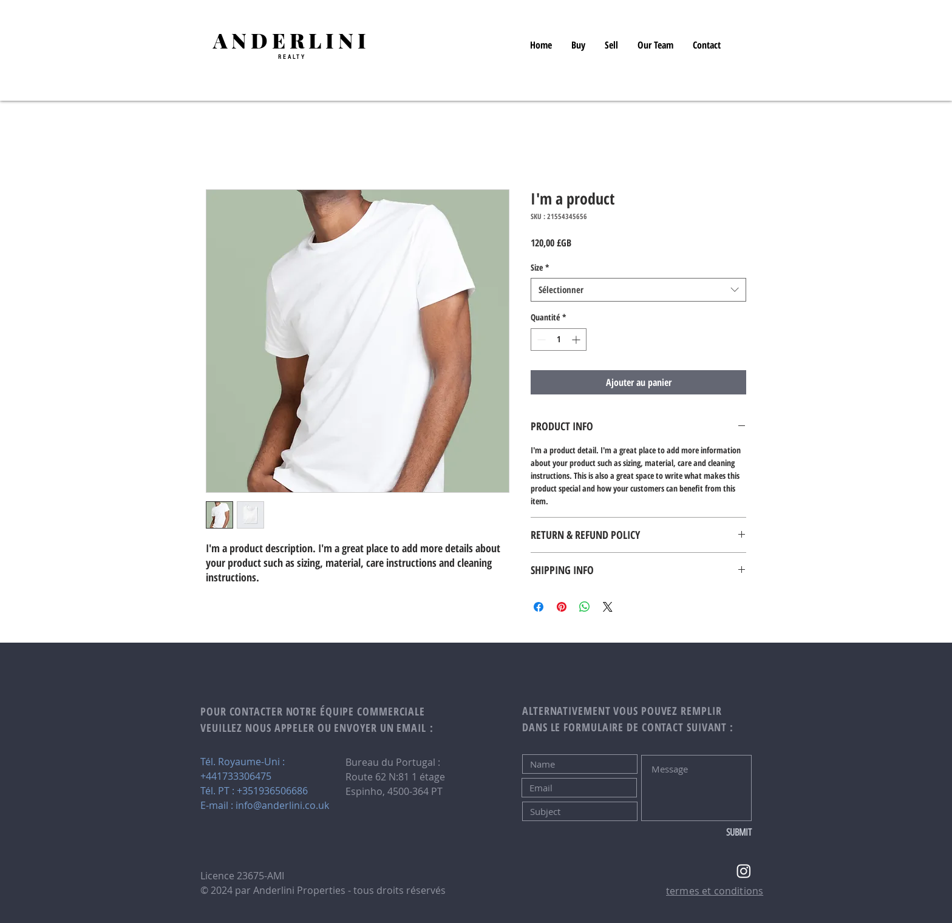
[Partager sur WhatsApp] (584, 607)
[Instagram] (744, 871)
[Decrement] (540, 339)
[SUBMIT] (711, 832)
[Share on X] (607, 607)
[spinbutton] (559, 339)
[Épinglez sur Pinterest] (561, 607)
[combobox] (638, 290)
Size (540, 267)
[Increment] (577, 339)
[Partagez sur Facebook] (538, 607)
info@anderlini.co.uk (282, 805)
